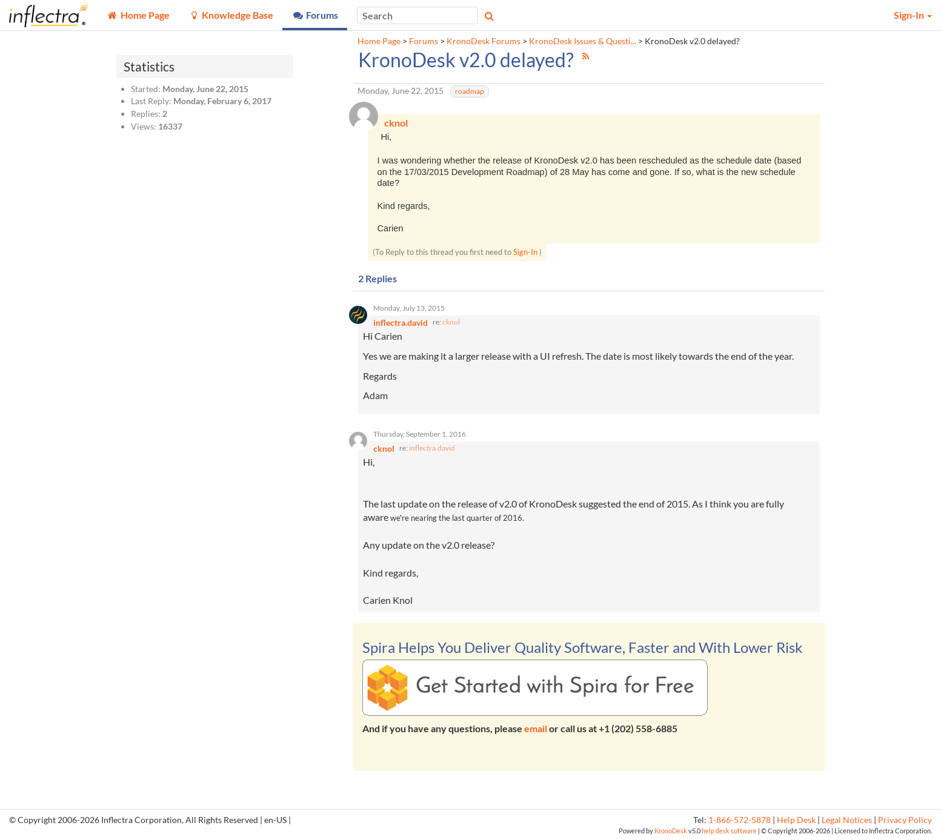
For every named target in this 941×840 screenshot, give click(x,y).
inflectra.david (432, 447)
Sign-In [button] (913, 15)
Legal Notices (847, 820)
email (535, 728)
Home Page (379, 41)
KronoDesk (670, 831)
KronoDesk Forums (483, 41)
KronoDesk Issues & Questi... (582, 41)
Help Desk (796, 820)
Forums (423, 41)
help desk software (729, 831)
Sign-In (525, 252)
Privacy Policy (905, 820)
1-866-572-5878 (739, 820)
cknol (451, 321)
